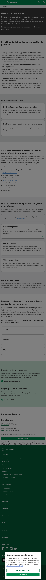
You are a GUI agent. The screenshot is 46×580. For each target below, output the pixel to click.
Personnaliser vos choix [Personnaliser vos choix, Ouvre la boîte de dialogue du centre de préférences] (23, 570)
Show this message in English (14, 566)
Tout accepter (23, 574)
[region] (23, 565)
